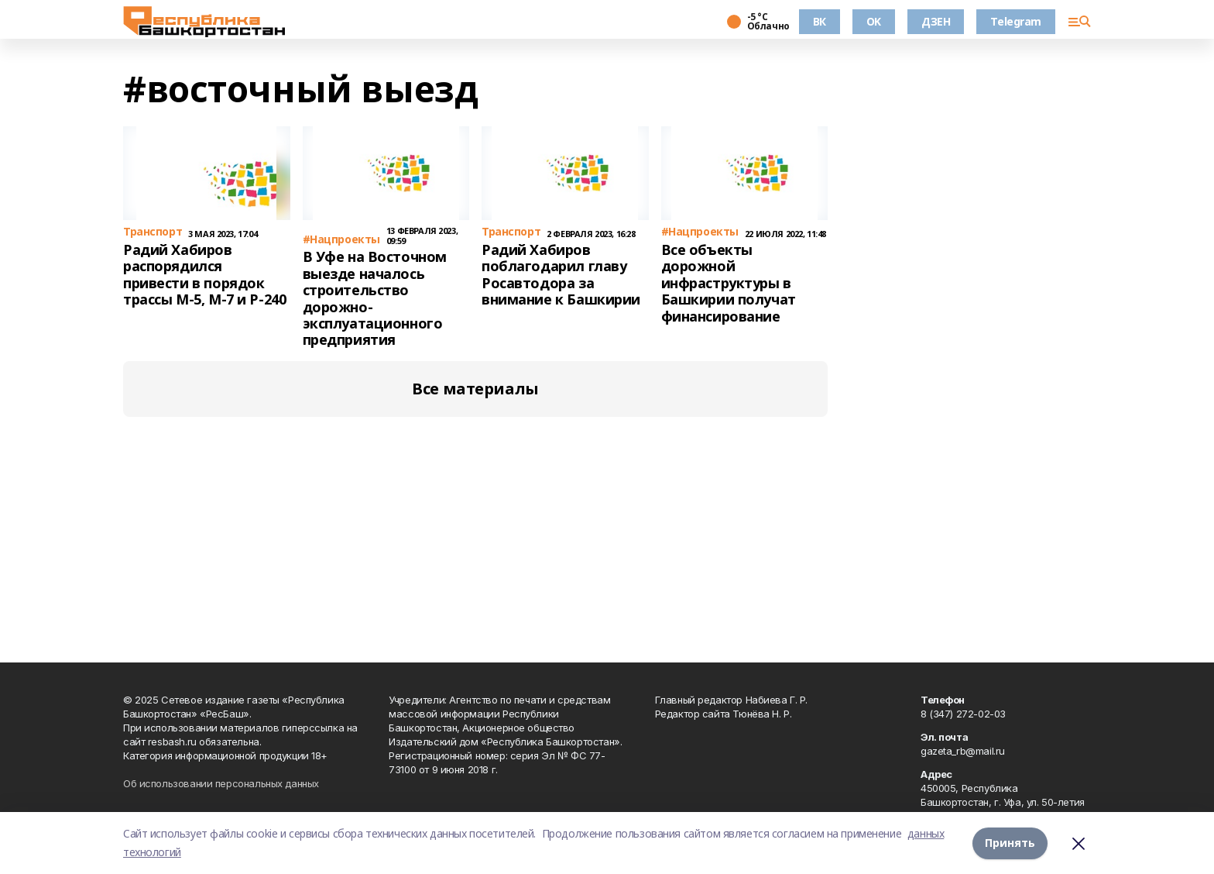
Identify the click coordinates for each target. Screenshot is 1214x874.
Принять (1010, 842)
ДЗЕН (935, 21)
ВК (819, 21)
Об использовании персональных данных (221, 783)
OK (873, 21)
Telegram (1015, 21)
